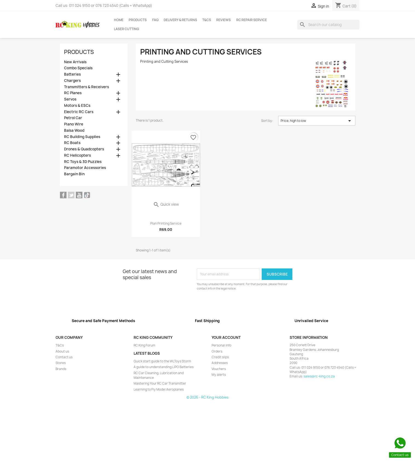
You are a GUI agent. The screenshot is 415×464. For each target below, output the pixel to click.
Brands (61, 369)
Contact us (64, 357)
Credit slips (220, 357)
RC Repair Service (251, 20)
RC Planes (73, 93)
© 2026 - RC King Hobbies (207, 397)
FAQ (155, 20)
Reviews (223, 20)
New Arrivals (75, 62)
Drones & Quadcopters (84, 149)
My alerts (219, 375)
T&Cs (206, 20)
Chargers (72, 80)
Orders (217, 351)
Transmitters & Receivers (86, 87)
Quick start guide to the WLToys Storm (162, 361)
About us (62, 351)
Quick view (166, 204)
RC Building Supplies (82, 136)
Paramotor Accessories (85, 167)
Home (118, 20)
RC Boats (72, 143)
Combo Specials (78, 68)
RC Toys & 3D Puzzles (83, 161)
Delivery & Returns (180, 20)
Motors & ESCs (77, 105)
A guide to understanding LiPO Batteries (164, 367)
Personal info (221, 345)
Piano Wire (73, 124)
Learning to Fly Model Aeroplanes (159, 389)
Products (138, 20)
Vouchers (219, 369)
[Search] (328, 25)
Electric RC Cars (78, 112)
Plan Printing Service (165, 223)
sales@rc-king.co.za (319, 376)
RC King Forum (144, 345)
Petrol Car (73, 118)
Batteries (72, 74)
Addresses (220, 363)
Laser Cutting (126, 29)
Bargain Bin (74, 174)
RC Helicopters (77, 155)
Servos (70, 99)
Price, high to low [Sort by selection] (317, 121)
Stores (61, 363)
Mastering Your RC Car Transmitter (160, 383)
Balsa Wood (74, 130)
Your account (226, 337)
